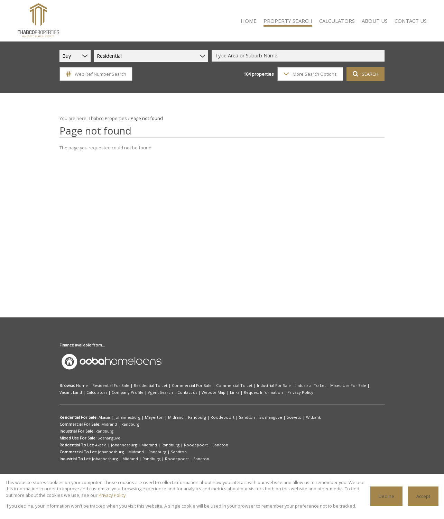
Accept (423, 496)
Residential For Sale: (78, 417)
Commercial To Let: (77, 452)
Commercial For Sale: (79, 424)
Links (169, 392)
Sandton (228, 417)
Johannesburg (126, 417)
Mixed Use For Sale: (77, 438)
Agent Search (102, 392)
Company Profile (73, 392)
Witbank (286, 417)
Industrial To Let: (75, 459)
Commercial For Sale (179, 385)
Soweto (269, 417)
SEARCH (364, 74)
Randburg (186, 417)
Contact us (127, 392)
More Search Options (309, 73)
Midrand (167, 417)
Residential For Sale (106, 385)
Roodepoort (208, 417)
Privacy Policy (227, 392)
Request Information (194, 392)
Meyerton (149, 417)
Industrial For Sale (251, 385)
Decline (387, 496)
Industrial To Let (284, 385)
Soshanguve (249, 417)
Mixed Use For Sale (318, 385)
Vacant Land (349, 385)
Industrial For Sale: (76, 431)
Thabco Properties (105, 118)
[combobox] (299, 55)
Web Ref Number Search (95, 74)
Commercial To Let (217, 385)
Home (81, 385)
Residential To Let (142, 385)
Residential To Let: (76, 445)
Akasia (105, 417)
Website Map (150, 392)
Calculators (372, 385)
